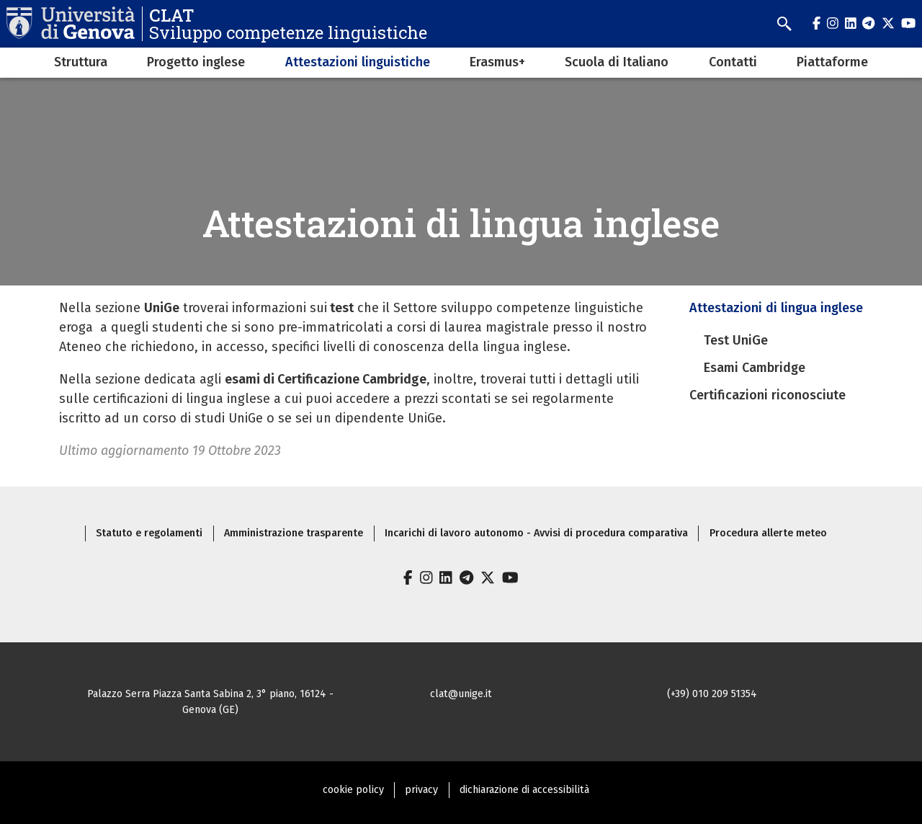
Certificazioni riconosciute (767, 395)
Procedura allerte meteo (768, 533)
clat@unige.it (461, 694)
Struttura (80, 62)
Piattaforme (832, 62)
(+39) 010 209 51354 (712, 694)
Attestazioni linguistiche (357, 62)
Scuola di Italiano (616, 62)
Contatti (733, 62)
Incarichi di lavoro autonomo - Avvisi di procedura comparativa (536, 533)
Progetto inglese (196, 62)
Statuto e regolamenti (149, 533)
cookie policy (353, 790)
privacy (421, 790)
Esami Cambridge (754, 368)
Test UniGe (736, 340)
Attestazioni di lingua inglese (776, 308)
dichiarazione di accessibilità (524, 790)
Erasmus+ (497, 62)
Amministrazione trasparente (293, 533)
